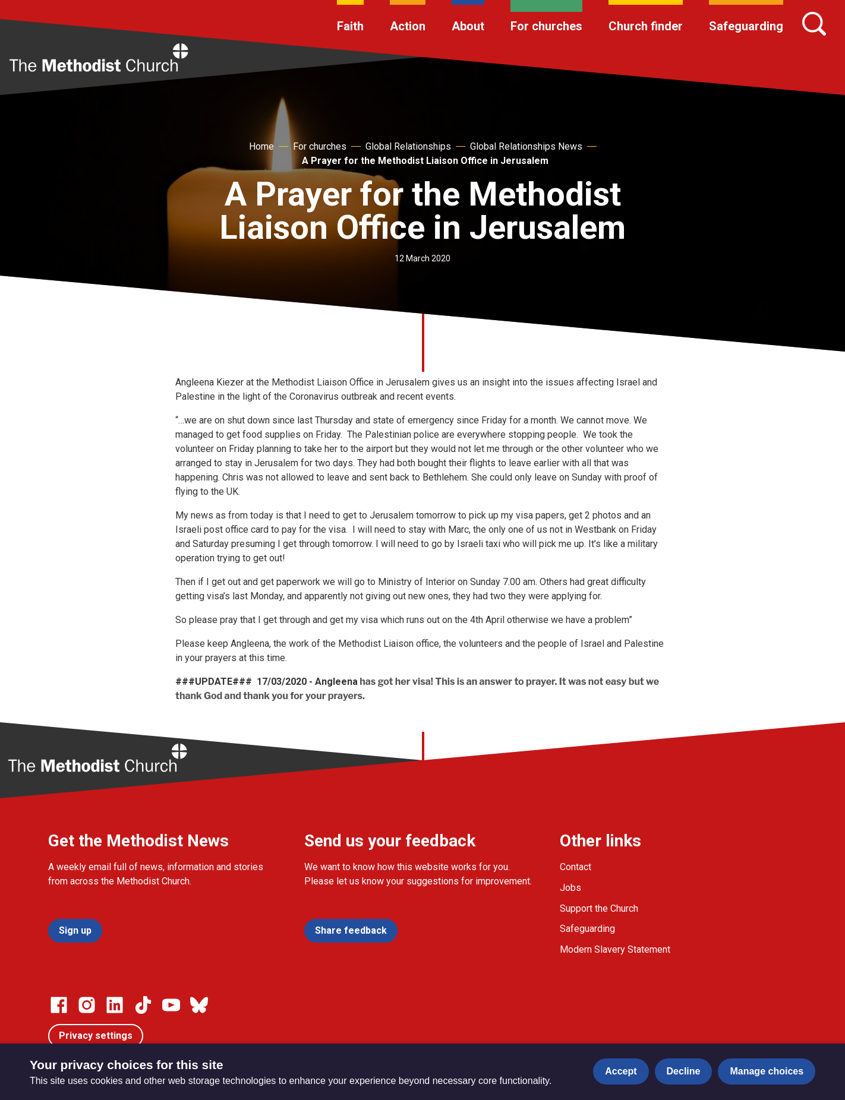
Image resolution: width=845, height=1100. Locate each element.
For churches (546, 26)
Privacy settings (96, 1035)
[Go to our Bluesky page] (199, 1005)
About (468, 26)
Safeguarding (746, 26)
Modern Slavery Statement (615, 949)
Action (407, 26)
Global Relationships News (526, 146)
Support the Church (599, 908)
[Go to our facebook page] (59, 1005)
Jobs (570, 887)
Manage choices (766, 1071)
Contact (575, 867)
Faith (350, 26)
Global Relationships (408, 146)
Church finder (645, 26)
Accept (620, 1071)
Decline (684, 1071)
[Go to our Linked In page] (114, 1005)
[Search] (814, 24)
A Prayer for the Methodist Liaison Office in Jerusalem (425, 160)
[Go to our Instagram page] (86, 1005)
